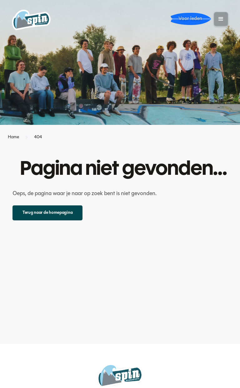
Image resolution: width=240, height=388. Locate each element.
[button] (221, 19)
